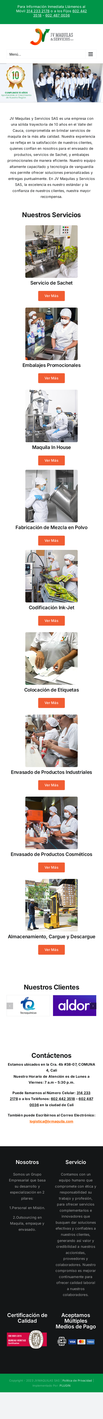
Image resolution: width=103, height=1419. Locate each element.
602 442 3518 (63, 1099)
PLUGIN (65, 1385)
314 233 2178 (38, 11)
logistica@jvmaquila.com (52, 1121)
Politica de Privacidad (77, 1380)
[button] (10, 1006)
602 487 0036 (57, 15)
